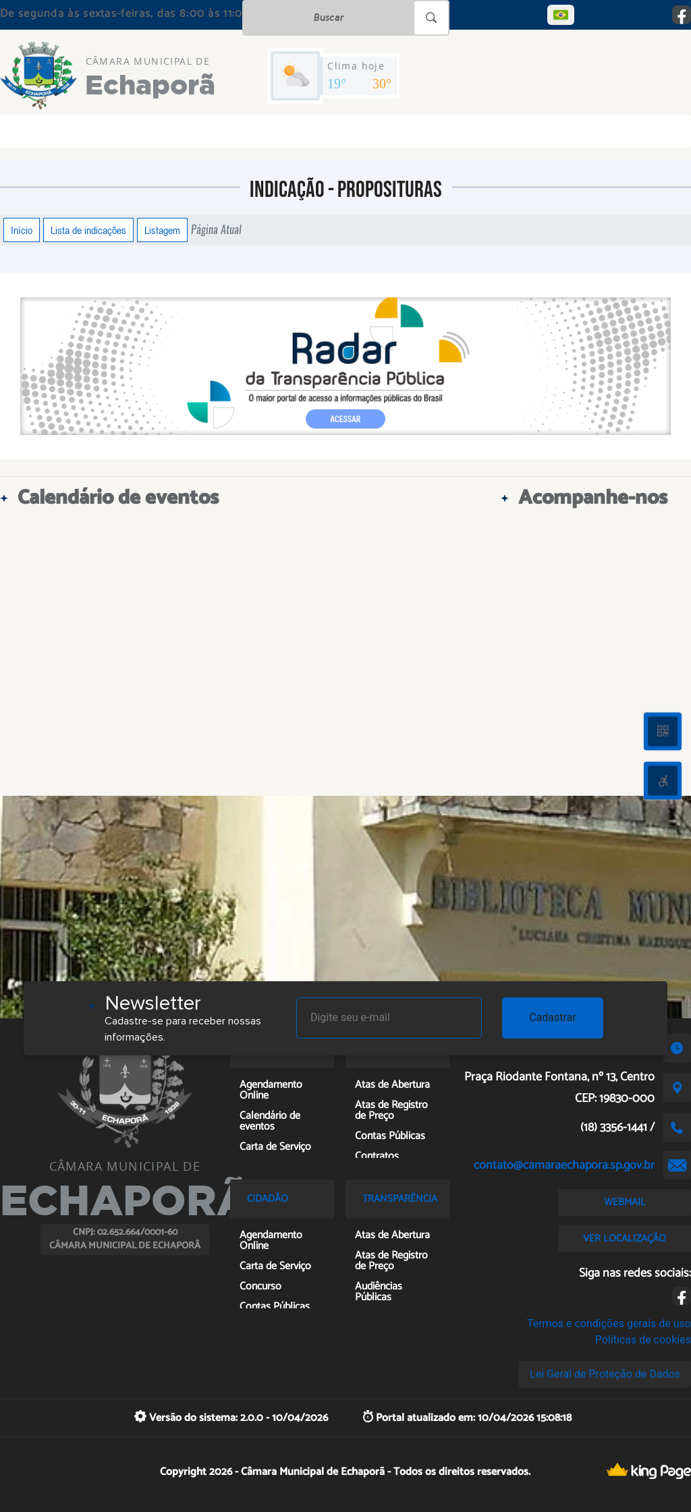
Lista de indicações (88, 230)
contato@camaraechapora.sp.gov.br (564, 1165)
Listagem (162, 230)
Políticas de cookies (643, 1339)
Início (21, 230)
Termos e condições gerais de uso (609, 1323)
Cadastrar (552, 1017)
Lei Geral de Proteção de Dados (605, 1374)
